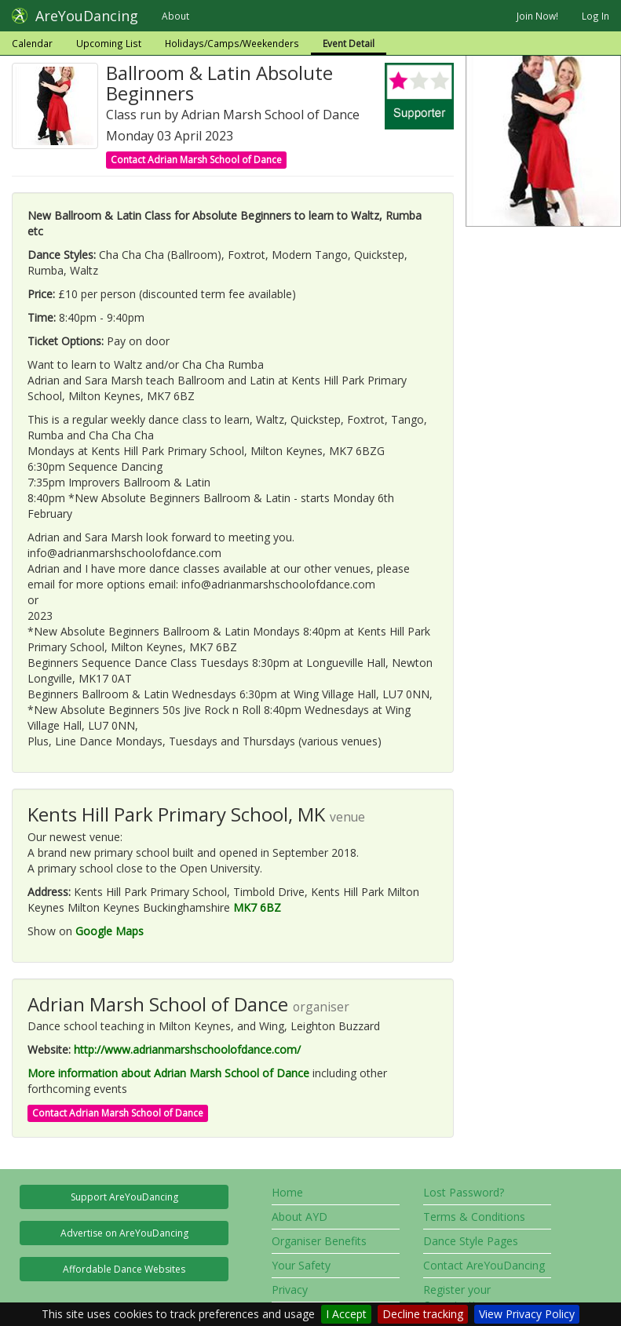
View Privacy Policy (527, 1313)
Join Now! (537, 15)
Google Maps (109, 930)
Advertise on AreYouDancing (124, 1233)
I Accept (346, 1313)
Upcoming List (108, 43)
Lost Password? (463, 1192)
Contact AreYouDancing (484, 1265)
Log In (595, 15)
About (175, 15)
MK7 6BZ (257, 907)
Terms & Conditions (474, 1216)
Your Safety (301, 1265)
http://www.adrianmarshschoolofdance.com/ (187, 1049)
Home (287, 1192)
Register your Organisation (457, 1297)
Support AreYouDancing (124, 1197)
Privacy (290, 1289)
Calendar (32, 43)
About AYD (299, 1216)
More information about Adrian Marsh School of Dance (168, 1073)
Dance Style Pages (470, 1240)
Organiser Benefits (319, 1240)
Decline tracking (422, 1313)
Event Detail (348, 43)
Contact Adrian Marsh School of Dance (196, 159)
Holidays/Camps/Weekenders (232, 43)
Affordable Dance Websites (124, 1269)
